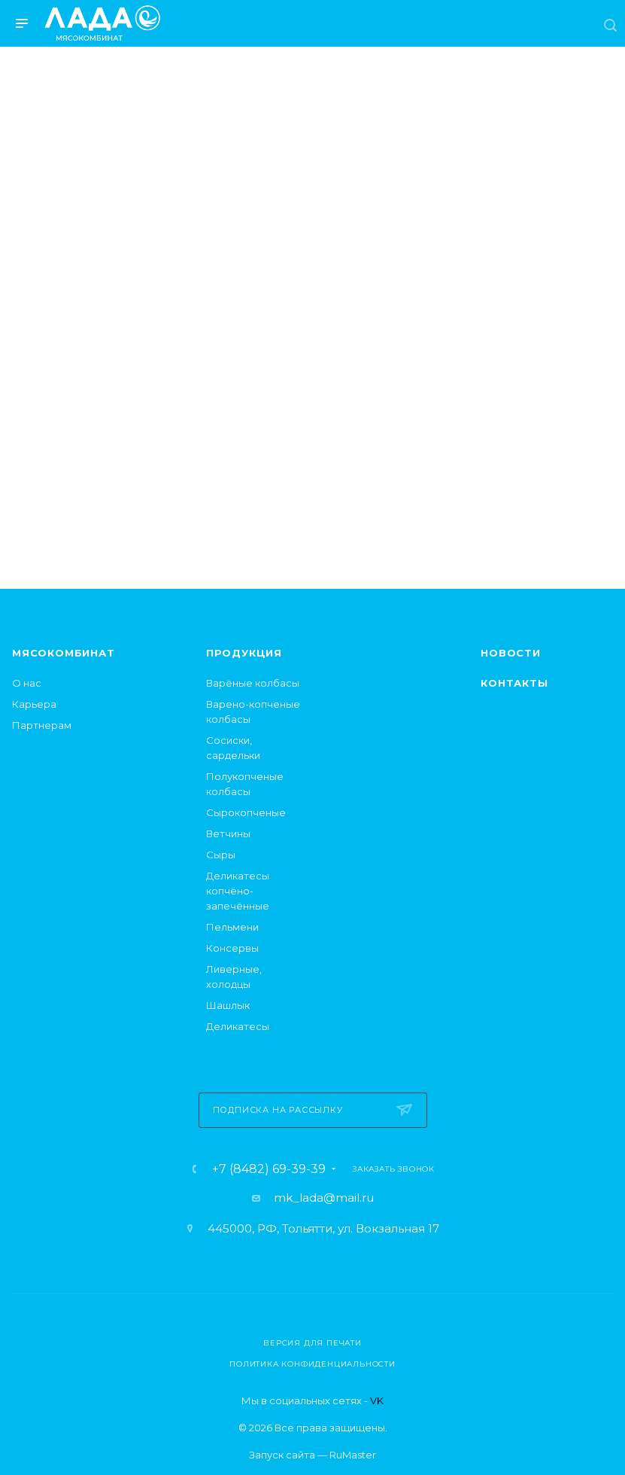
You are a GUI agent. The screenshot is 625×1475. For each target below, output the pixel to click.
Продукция (244, 653)
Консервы (232, 948)
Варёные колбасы (252, 683)
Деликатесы (237, 1026)
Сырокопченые (246, 812)
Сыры (220, 855)
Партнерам (41, 725)
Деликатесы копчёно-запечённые (237, 891)
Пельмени (232, 927)
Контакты (514, 683)
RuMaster (352, 1455)
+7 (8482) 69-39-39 (269, 1169)
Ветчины (228, 833)
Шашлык (228, 1005)
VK (377, 1400)
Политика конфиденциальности (312, 1364)
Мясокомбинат (63, 653)
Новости (511, 653)
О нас (26, 683)
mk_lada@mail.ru (324, 1197)
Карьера (34, 704)
